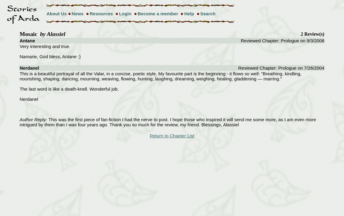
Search (208, 13)
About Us (56, 13)
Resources (101, 13)
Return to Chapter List (172, 135)
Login (125, 13)
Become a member (158, 13)
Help (189, 13)
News (78, 13)
